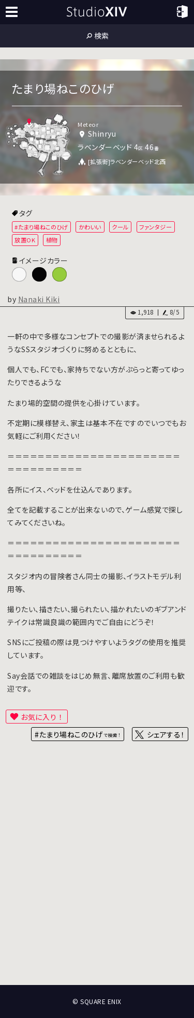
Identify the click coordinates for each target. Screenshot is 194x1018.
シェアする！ (166, 734)
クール (120, 227)
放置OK (24, 240)
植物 (52, 240)
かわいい (90, 227)
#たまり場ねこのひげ (41, 227)
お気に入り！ (42, 717)
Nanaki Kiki (39, 299)
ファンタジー (155, 227)
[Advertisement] (97, 876)
